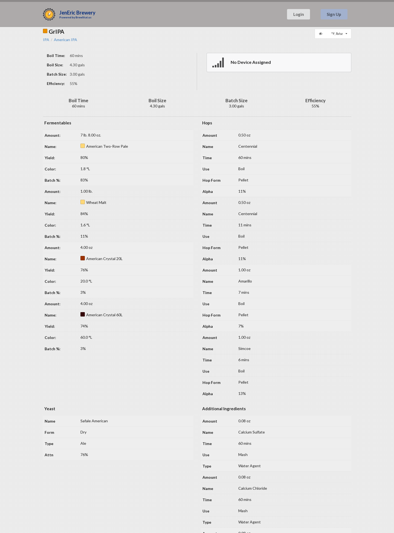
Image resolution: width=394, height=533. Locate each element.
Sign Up (334, 14)
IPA (46, 40)
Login (298, 14)
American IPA (65, 40)
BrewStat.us (83, 17)
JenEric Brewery (77, 13)
